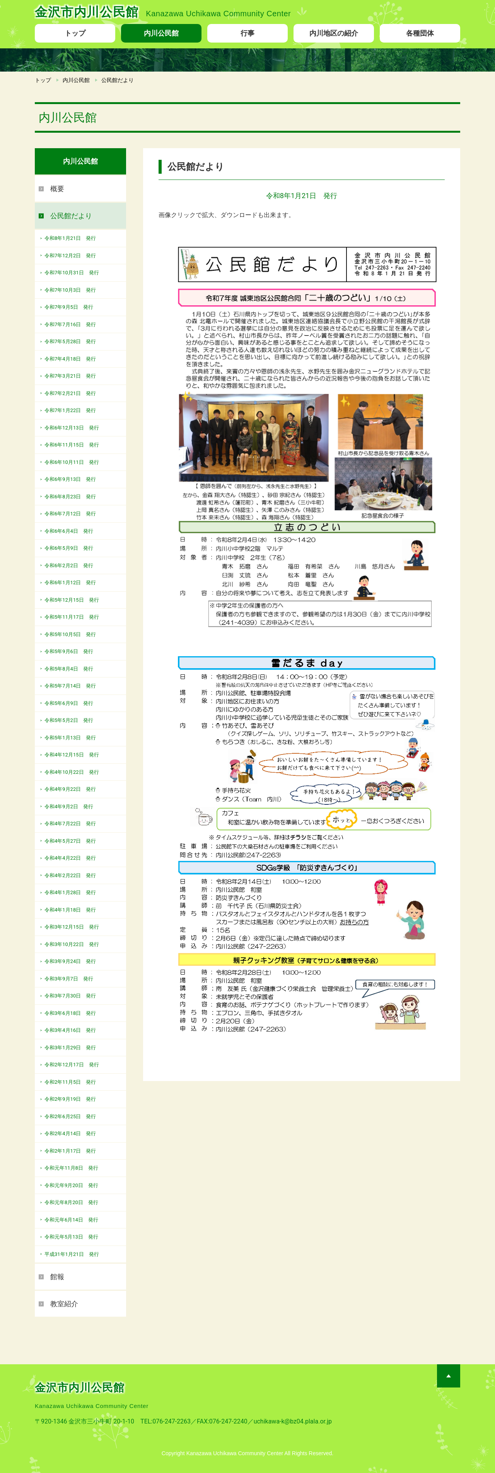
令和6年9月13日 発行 (70, 479)
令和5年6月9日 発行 (68, 703)
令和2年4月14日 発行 (70, 1133)
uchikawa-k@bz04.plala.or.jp (293, 1421)
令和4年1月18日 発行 (70, 910)
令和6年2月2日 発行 (68, 565)
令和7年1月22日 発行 (70, 410)
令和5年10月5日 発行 (70, 634)
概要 (57, 189)
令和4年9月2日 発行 (68, 806)
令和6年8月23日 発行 (70, 497)
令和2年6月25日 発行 (70, 1116)
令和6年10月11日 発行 (71, 462)
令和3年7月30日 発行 (70, 996)
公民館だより (71, 216)
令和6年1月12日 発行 (70, 582)
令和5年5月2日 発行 (68, 720)
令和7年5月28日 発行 (70, 341)
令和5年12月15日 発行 (71, 600)
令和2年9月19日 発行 (70, 1099)
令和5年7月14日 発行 (70, 686)
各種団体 (420, 33)
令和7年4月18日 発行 (70, 359)
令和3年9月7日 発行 (68, 979)
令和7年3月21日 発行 (70, 376)
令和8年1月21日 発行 (70, 238)
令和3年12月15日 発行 (71, 927)
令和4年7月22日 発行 (70, 823)
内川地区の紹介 (333, 33)
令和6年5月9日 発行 (68, 548)
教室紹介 (64, 1304)
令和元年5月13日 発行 (71, 1237)
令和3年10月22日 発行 (71, 944)
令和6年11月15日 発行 (71, 445)
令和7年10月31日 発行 (71, 272)
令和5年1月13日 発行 (70, 738)
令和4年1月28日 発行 (70, 892)
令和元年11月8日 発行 (71, 1168)
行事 (247, 33)
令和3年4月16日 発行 (70, 1030)
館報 (57, 1277)
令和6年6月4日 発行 (68, 531)
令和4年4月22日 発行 (70, 858)
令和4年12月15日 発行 (71, 755)
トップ (75, 33)
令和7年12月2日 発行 (70, 255)
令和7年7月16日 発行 (70, 324)
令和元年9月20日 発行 (71, 1185)
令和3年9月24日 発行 (70, 961)
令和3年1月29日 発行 (70, 1047)
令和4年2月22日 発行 (70, 875)
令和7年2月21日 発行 (70, 393)
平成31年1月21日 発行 (71, 1254)
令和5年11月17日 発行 (71, 617)
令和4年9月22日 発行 (70, 789)
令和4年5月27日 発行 (70, 841)
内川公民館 (161, 33)
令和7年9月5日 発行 (68, 307)
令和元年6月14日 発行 (71, 1220)
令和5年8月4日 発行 (68, 669)
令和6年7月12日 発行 (70, 514)
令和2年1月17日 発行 (70, 1151)
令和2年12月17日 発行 (71, 1065)
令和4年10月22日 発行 (71, 772)
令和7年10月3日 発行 (70, 290)
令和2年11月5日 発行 (70, 1082)
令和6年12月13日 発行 (71, 428)
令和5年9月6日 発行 (68, 651)
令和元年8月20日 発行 (71, 1202)
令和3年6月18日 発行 (70, 1013)
